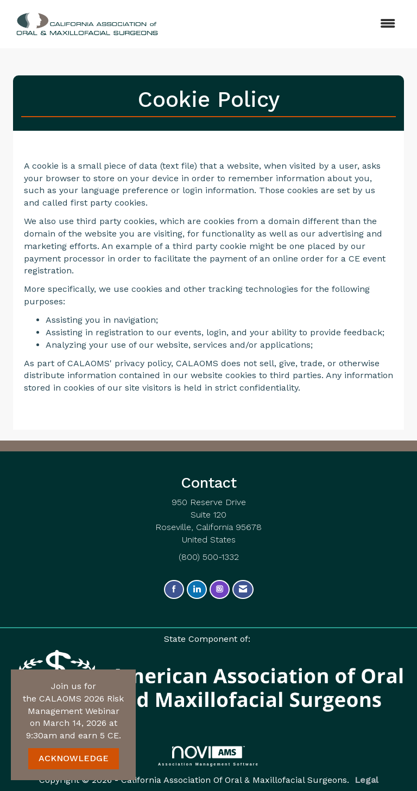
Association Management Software (208, 756)
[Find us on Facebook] (174, 589)
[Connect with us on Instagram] (220, 589)
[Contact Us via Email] (243, 589)
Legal (366, 780)
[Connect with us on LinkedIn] (197, 589)
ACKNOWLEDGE (74, 758)
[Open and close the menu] (273, 24)
